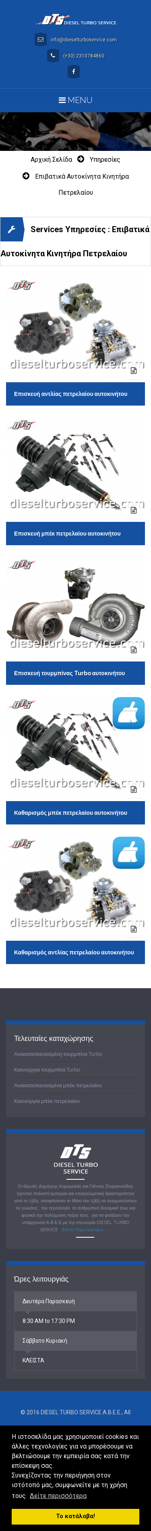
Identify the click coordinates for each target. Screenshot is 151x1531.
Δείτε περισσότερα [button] (58, 1496)
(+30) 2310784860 (75, 55)
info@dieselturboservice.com (76, 39)
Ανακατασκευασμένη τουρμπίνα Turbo (58, 1054)
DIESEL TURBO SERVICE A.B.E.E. (81, 1412)
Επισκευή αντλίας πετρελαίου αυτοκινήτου (70, 394)
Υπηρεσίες (105, 159)
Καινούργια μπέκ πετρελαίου (47, 1101)
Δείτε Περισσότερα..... (85, 1229)
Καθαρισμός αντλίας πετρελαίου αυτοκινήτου (74, 952)
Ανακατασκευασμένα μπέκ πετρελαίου (58, 1085)
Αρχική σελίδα (51, 159)
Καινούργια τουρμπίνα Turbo (47, 1070)
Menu (76, 100)
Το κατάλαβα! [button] (75, 1516)
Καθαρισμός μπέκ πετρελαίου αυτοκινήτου (70, 813)
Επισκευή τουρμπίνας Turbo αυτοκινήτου (69, 673)
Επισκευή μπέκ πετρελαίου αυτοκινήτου (67, 533)
